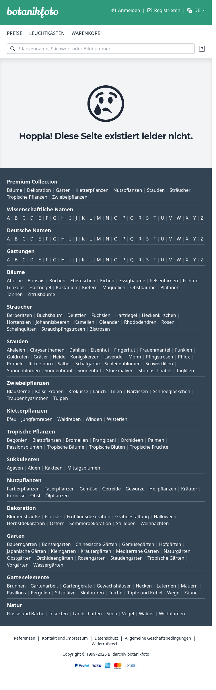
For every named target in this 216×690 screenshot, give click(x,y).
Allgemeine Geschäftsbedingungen (158, 638)
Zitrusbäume (41, 294)
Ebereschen (82, 280)
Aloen (34, 468)
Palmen (156, 440)
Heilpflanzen (162, 489)
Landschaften (87, 613)
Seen (112, 613)
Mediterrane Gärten (137, 551)
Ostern (57, 523)
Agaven (15, 468)
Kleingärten (63, 551)
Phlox (184, 357)
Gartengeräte (77, 586)
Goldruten (18, 357)
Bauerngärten (22, 544)
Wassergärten (48, 565)
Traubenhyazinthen (27, 398)
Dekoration (39, 190)
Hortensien (19, 322)
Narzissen (137, 391)
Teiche (115, 593)
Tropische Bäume (65, 447)
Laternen (166, 586)
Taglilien (185, 370)
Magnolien (113, 287)
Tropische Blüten (107, 447)
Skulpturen (92, 593)
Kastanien (66, 287)
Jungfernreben (36, 419)
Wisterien (117, 419)
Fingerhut (124, 350)
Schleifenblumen (123, 363)
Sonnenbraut (59, 370)
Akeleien (16, 350)
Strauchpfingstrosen (63, 329)
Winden (93, 419)
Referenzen (24, 638)
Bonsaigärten (56, 544)
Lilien (116, 391)
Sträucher (180, 190)
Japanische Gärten (26, 551)
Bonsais (36, 280)
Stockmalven (120, 370)
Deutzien (77, 315)
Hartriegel (40, 287)
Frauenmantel (155, 350)
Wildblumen (172, 613)
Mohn (135, 357)
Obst (35, 495)
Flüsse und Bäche (25, 613)
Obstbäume (142, 287)
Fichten (191, 280)
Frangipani (104, 440)
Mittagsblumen (83, 468)
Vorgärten (18, 565)
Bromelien (77, 440)
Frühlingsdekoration (88, 516)
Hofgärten (170, 544)
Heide (59, 357)
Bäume (14, 190)
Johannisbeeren (52, 322)
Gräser (41, 357)
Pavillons (16, 593)
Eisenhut (100, 350)
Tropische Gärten (165, 558)
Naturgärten (177, 551)
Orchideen (132, 440)
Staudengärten (126, 558)
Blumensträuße (23, 516)
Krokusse (78, 391)
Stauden (156, 190)
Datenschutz (106, 638)
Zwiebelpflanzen (69, 197)
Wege (173, 593)
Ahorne (15, 280)
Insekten (58, 613)
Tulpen (60, 398)
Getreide (111, 489)
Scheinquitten (22, 329)
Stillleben (126, 523)
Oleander (109, 322)
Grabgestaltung (132, 516)
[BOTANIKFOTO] (33, 12)
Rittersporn (40, 363)
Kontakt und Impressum (65, 638)
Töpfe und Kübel (144, 593)
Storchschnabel (154, 370)
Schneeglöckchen (171, 391)
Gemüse (88, 489)
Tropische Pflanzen (27, 197)
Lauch (99, 391)
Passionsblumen (24, 447)
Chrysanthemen (47, 350)
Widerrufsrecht (106, 643)
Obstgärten (19, 558)
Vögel (128, 613)
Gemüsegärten (138, 544)
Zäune (191, 593)
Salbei (64, 363)
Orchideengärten (54, 558)
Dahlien (77, 350)
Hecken (144, 586)
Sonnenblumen (23, 370)
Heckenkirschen (159, 315)
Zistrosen (100, 329)
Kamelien (84, 322)
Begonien (17, 440)
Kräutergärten (96, 551)
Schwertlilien (159, 363)
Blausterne (18, 391)
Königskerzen (85, 357)
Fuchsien (100, 315)
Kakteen (54, 468)
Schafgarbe (87, 363)
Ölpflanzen (57, 495)
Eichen (107, 280)
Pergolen (40, 593)
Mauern (189, 586)
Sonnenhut (89, 370)
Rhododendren (140, 322)
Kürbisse (16, 495)
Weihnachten (155, 523)
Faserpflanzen (59, 489)
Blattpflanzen (46, 440)
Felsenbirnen (164, 280)
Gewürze (135, 489)
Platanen (169, 287)
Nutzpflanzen (127, 190)
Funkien (183, 350)
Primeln (15, 363)
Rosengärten (92, 558)
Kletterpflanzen (91, 190)
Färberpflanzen (23, 489)
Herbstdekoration (26, 523)
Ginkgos (15, 287)
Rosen (167, 322)
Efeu (11, 419)
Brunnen (16, 586)
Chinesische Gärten (96, 544)
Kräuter (189, 489)
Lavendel (114, 357)
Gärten (63, 190)
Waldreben (69, 419)
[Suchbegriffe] (100, 49)
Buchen (57, 280)
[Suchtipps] (202, 49)
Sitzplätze (65, 593)
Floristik (53, 516)
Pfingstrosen (159, 357)
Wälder (146, 613)
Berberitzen (19, 315)
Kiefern (90, 287)
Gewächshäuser (114, 586)
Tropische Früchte (149, 447)
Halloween (165, 516)
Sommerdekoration (90, 523)
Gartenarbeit (44, 586)
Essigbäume (132, 280)
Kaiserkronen (49, 391)
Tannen (15, 294)
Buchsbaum (50, 315)
